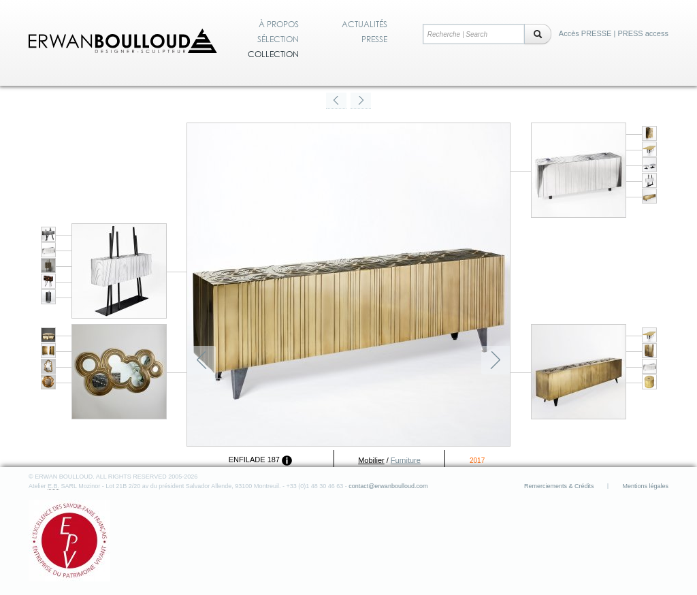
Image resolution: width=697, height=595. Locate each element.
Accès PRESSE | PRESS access (613, 33)
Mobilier (371, 460)
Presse (374, 39)
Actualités (364, 24)
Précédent (201, 360)
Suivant (495, 360)
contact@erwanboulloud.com (387, 486)
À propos (279, 24)
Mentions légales (645, 486)
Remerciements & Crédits (559, 486)
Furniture (406, 460)
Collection (273, 54)
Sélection (278, 39)
